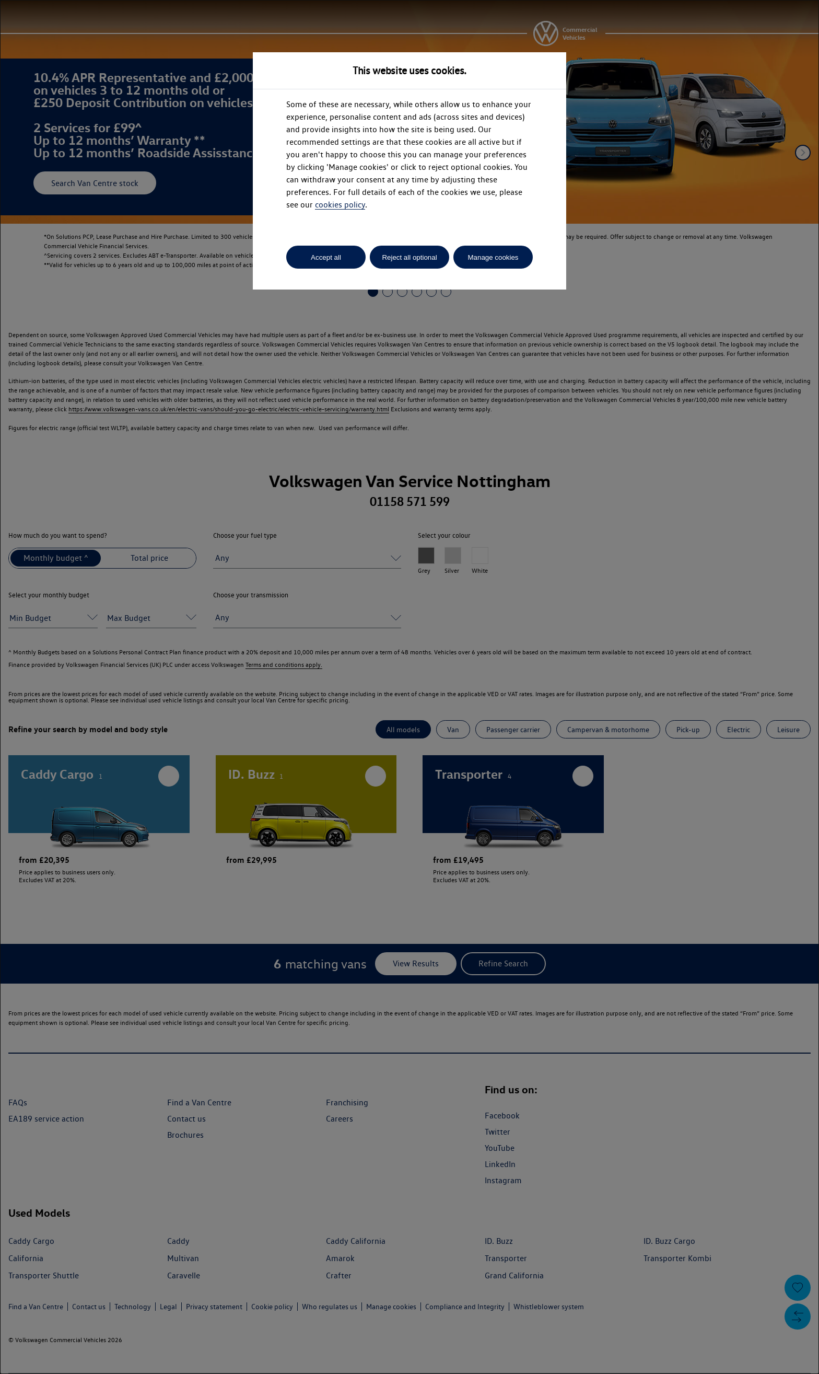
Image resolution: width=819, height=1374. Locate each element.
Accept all (326, 257)
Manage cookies (492, 257)
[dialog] (409, 687)
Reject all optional (409, 257)
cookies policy (340, 205)
